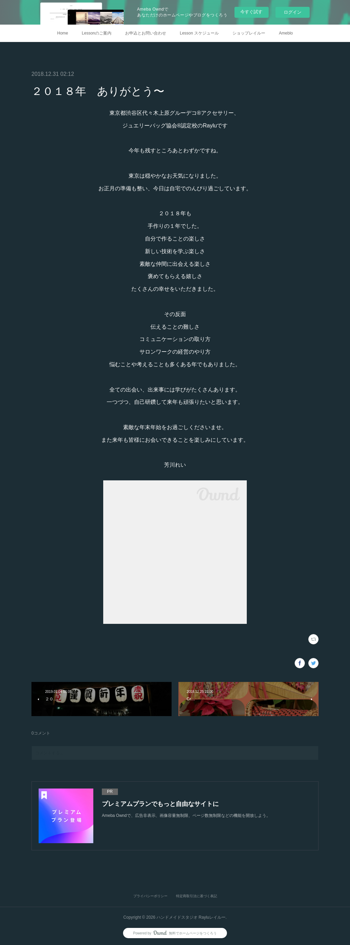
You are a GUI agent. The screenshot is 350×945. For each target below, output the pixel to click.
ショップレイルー (248, 33)
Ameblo (286, 33)
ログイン (292, 12)
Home (62, 33)
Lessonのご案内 (96, 33)
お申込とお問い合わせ (145, 33)
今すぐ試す (251, 11)
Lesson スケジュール (199, 33)
